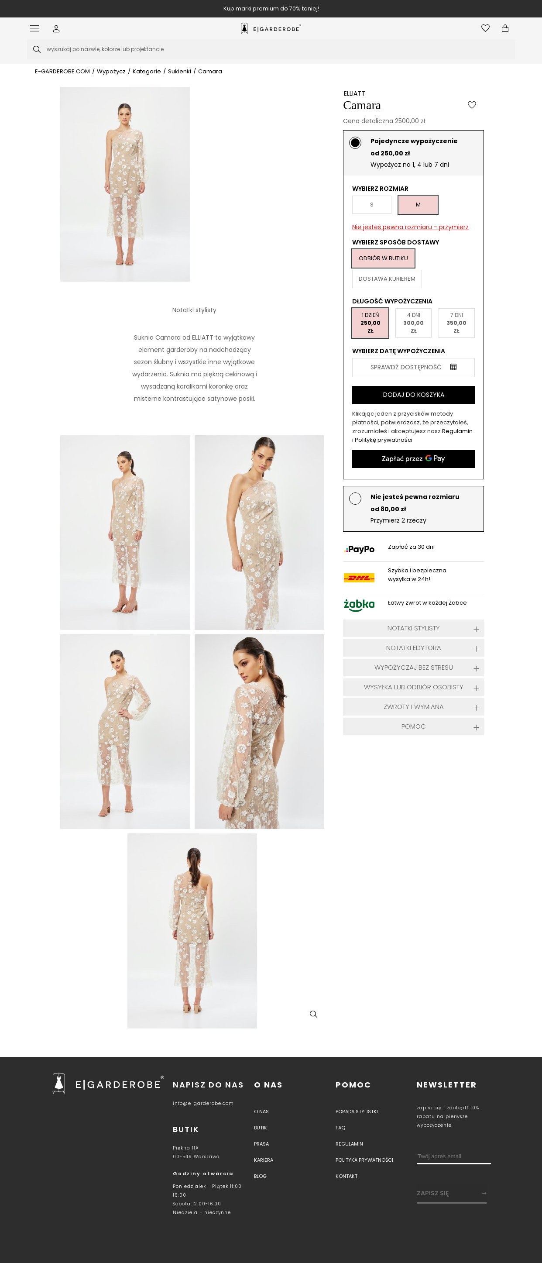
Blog (260, 1176)
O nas (268, 1084)
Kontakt (346, 1176)
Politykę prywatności (383, 440)
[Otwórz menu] (37, 28)
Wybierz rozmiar (380, 188)
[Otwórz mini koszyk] (505, 28)
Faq (340, 1127)
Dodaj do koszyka (413, 394)
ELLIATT (354, 93)
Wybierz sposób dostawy (395, 242)
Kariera (263, 1159)
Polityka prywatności (364, 1159)
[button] (56, 28)
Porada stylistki (357, 1111)
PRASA (261, 1143)
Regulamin (457, 431)
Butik (260, 1127)
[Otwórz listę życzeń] (485, 28)
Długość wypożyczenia (392, 301)
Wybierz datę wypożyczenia (398, 351)
